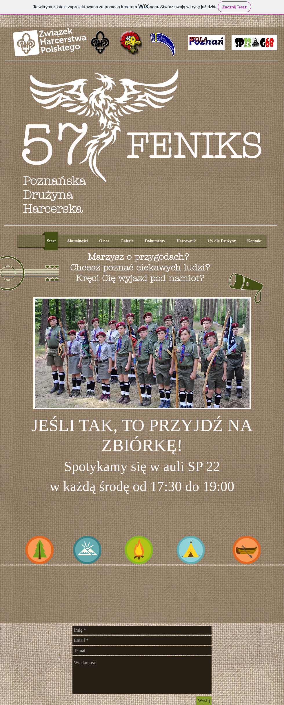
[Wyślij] (204, 700)
